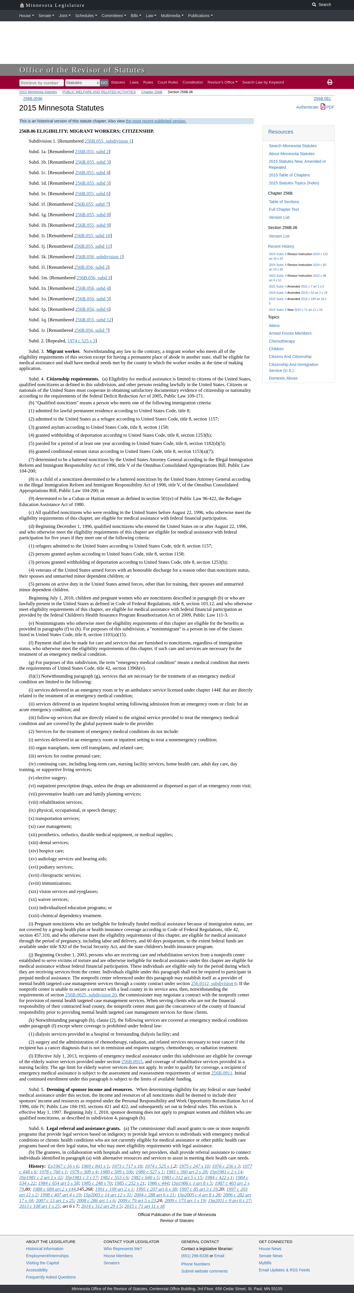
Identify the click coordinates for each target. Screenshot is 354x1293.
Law (149, 15)
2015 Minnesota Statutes (38, 92)
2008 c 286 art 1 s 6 (96, 1200)
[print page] (330, 82)
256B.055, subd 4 (92, 172)
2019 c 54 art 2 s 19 (314, 292)
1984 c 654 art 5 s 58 (58, 1183)
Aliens (274, 325)
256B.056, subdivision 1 (98, 256)
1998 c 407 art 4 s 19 (60, 1195)
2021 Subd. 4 (278, 286)
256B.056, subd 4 (92, 288)
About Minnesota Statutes (291, 153)
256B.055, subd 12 (93, 319)
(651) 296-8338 (195, 1256)
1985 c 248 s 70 (97, 1183)
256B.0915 (131, 1061)
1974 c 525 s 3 (81, 340)
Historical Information (45, 1248)
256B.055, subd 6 (92, 193)
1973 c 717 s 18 (127, 1166)
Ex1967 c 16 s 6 (63, 1166)
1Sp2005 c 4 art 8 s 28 (198, 1195)
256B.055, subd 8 (92, 214)
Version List (279, 217)
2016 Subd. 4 (278, 299)
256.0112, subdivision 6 (214, 983)
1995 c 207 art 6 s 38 (156, 1189)
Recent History (281, 246)
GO (104, 82)
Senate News (271, 1256)
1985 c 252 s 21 (130, 1183)
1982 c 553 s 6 (114, 1177)
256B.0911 (221, 1073)
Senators (112, 1263)
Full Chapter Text (284, 209)
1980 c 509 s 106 (116, 1172)
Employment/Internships (47, 1256)
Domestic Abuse (283, 378)
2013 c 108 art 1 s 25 (39, 1206)
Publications (199, 15)
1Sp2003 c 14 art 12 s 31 (107, 1195)
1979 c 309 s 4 (84, 1172)
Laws (134, 82)
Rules (148, 82)
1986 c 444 (158, 1183)
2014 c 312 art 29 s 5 (101, 1206)
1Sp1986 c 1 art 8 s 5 (191, 1183)
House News (270, 1248)
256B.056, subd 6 (92, 309)
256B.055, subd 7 (91, 204)
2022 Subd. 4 (278, 275)
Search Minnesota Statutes (293, 145)
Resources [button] (280, 132)
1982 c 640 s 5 (145, 1177)
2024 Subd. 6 (278, 254)
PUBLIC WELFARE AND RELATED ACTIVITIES (99, 92)
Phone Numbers (195, 1264)
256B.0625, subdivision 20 (91, 995)
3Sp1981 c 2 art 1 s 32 (40, 1177)
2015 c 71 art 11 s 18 (308, 309)
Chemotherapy (282, 341)
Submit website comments (204, 1271)
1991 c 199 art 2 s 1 (114, 1189)
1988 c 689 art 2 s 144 (54, 1189)
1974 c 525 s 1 (159, 1166)
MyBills (265, 1263)
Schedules (84, 15)
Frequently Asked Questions (51, 1277)
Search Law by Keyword (263, 82)
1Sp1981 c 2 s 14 (226, 1172)
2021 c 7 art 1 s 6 (312, 286)
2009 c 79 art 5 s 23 (137, 1200)
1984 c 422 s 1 (219, 1177)
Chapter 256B (151, 92)
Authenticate (307, 107)
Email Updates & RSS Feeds (284, 1270)
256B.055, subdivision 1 (108, 141)
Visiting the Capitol (42, 1263)
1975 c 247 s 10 (194, 1166)
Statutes (118, 82)
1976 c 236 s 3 (226, 1166)
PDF (327, 107)
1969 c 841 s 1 (95, 1166)
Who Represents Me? (123, 1248)
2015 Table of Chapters (289, 175)
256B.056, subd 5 (92, 298)
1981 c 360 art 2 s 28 (186, 1172)
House (25, 15)
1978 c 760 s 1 (53, 1172)
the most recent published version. (156, 121)
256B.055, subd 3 (92, 162)
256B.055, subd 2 (92, 151)
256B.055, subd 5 (92, 183)
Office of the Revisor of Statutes (82, 69)
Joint (63, 15)
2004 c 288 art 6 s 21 (154, 1195)
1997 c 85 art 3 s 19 (198, 1189)
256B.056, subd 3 (93, 277)
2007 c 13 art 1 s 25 (55, 1200)
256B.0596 (33, 98)
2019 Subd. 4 (278, 292)
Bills (134, 15)
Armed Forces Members (290, 333)
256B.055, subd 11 (92, 246)
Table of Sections (284, 201)
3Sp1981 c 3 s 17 (81, 1177)
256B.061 (322, 98)
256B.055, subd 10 (92, 235)
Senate (45, 15)
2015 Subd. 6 (278, 309)
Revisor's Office (221, 82)
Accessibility (37, 1270)
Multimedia (170, 15)
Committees (112, 15)
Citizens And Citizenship (290, 356)
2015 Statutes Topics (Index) (294, 183)
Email (219, 1256)
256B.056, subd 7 (91, 330)
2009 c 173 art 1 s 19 (185, 1200)
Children (276, 349)
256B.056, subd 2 (91, 267)
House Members (118, 1256)
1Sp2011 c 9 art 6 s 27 (229, 1200)
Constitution (193, 82)
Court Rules (168, 82)
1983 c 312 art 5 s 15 (182, 1177)
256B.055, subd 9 (92, 225)
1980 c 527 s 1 (149, 1172)
